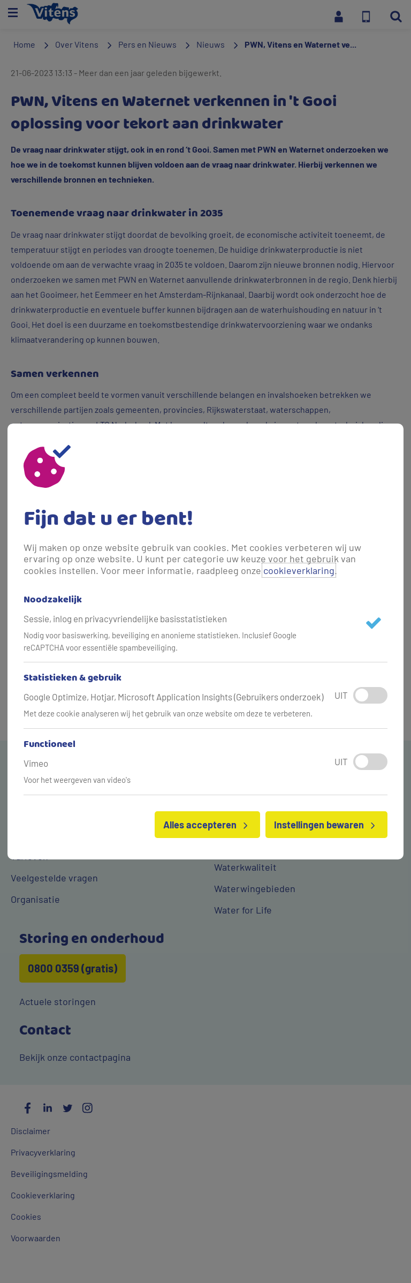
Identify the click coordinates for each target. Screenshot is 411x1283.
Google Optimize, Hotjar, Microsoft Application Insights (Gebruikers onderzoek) (173, 696)
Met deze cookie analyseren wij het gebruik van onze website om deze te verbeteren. (168, 713)
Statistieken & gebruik (72, 678)
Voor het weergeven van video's (77, 779)
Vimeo (36, 763)
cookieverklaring (298, 570)
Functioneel (49, 744)
